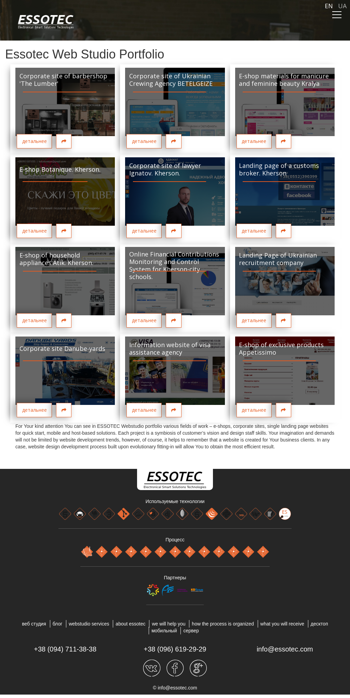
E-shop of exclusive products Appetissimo (281, 348)
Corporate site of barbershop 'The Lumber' (63, 80)
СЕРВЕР (191, 630)
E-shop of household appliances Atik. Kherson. (56, 259)
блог (58, 624)
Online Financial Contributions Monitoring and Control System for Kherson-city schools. (174, 265)
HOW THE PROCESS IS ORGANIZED (223, 624)
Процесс (174, 539)
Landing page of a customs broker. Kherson (279, 169)
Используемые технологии (175, 501)
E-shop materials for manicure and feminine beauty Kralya (284, 80)
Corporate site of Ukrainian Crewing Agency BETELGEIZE (171, 80)
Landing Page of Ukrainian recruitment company (278, 259)
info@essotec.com (285, 649)
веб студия (34, 624)
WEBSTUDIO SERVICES (89, 624)
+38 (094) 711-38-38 (65, 649)
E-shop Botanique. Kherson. (59, 169)
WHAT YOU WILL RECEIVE (282, 624)
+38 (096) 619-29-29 (175, 649)
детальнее (34, 141)
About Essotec (130, 624)
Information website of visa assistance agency (170, 348)
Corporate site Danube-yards (62, 348)
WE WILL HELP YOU (168, 624)
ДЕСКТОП (319, 624)
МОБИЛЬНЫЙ (164, 630)
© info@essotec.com (175, 687)
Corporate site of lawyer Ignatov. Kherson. (165, 169)
